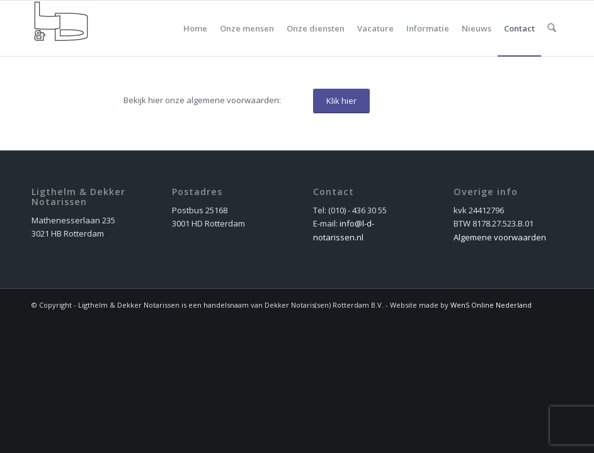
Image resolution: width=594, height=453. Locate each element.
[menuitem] (196, 28)
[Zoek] (552, 28)
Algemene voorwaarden (500, 237)
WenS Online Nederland (491, 305)
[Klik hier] (341, 101)
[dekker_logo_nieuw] (61, 28)
